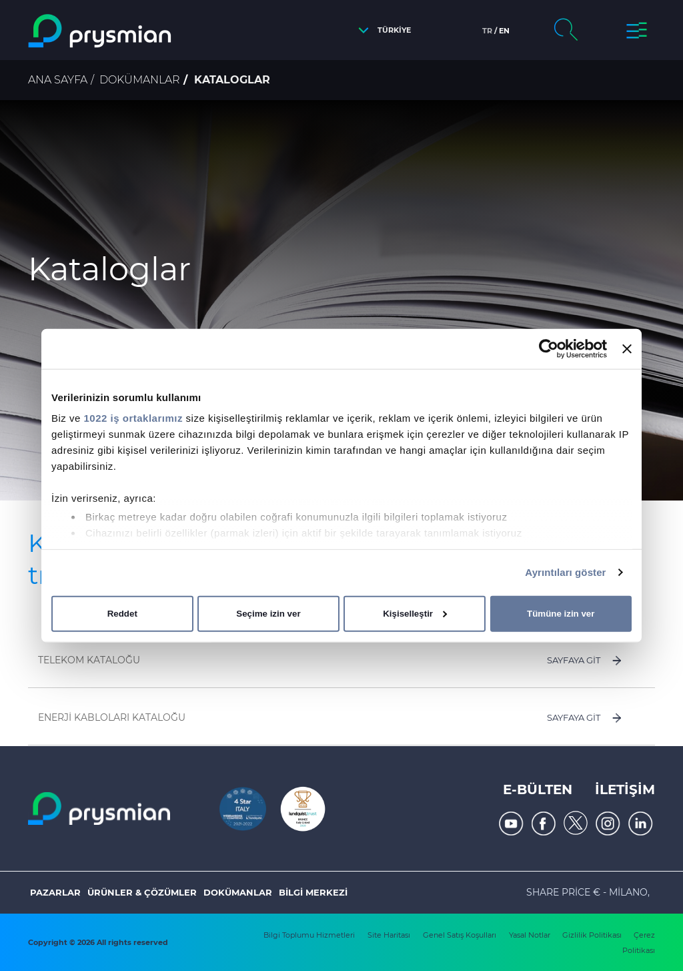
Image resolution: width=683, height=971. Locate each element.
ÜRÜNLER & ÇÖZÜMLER (142, 892)
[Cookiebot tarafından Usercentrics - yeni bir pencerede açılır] (548, 348)
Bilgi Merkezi (313, 892)
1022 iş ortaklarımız (133, 418)
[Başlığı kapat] (627, 348)
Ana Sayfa (57, 79)
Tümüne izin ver (560, 614)
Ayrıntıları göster (565, 572)
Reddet (122, 614)
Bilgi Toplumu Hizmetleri (309, 935)
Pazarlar (55, 892)
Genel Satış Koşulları (459, 935)
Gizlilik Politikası (593, 935)
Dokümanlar (139, 79)
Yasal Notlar (530, 935)
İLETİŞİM (625, 789)
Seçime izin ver (268, 614)
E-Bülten (537, 789)
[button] (381, 30)
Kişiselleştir (415, 614)
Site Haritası (389, 935)
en (504, 30)
